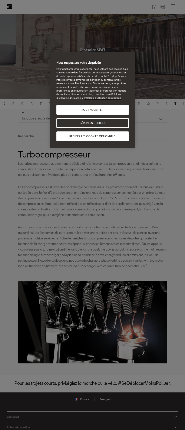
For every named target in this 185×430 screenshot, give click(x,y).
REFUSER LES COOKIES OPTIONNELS (92, 136)
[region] (92, 100)
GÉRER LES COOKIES (93, 123)
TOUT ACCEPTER (92, 109)
